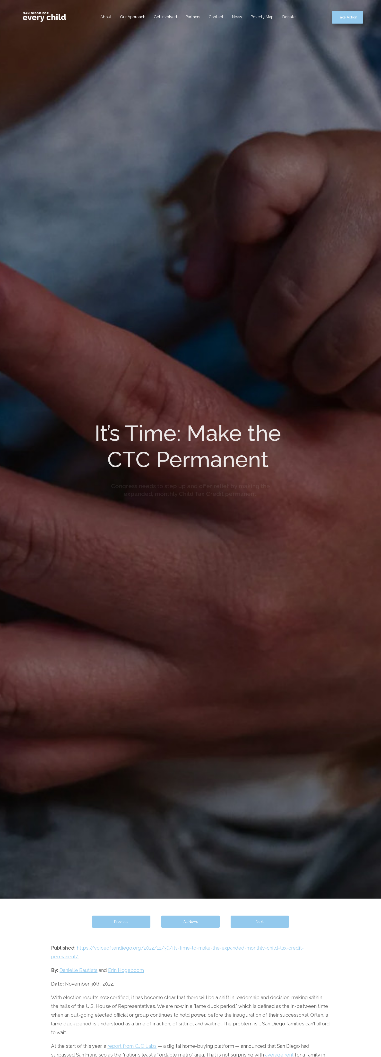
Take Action (347, 17)
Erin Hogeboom (126, 970)
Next (260, 922)
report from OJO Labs (131, 1046)
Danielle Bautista (78, 970)
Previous (121, 922)
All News (190, 922)
